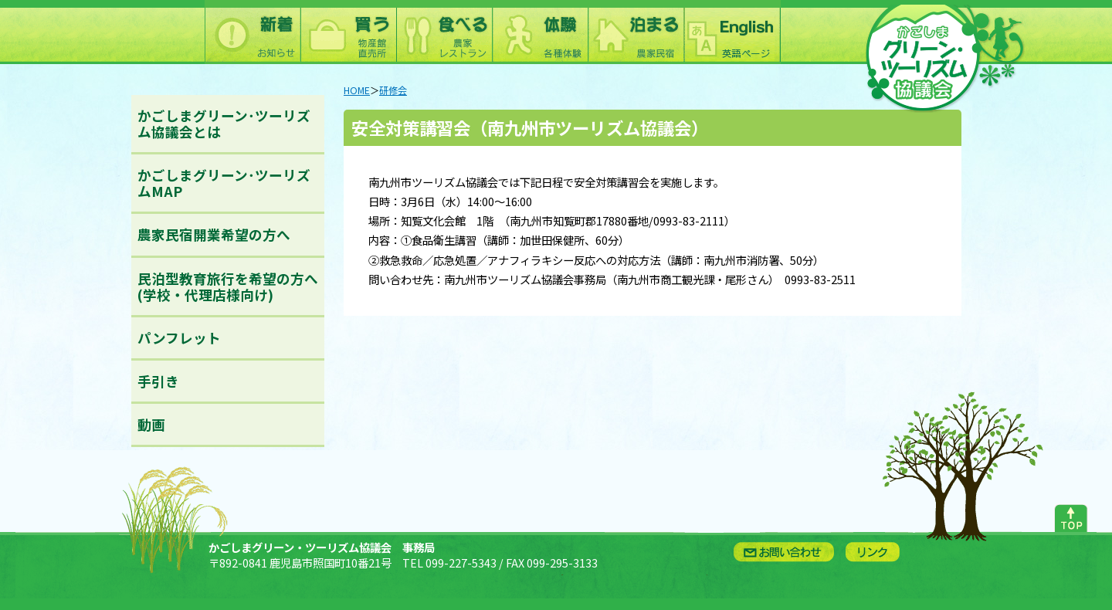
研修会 (393, 90)
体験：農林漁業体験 (540, 32)
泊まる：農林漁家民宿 (635, 32)
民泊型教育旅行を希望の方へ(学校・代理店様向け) (227, 286)
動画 (151, 424)
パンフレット (179, 337)
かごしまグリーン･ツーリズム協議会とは (223, 123)
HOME (357, 90)
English (731, 32)
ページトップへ (1070, 514)
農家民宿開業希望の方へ (213, 234)
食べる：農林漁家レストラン (444, 32)
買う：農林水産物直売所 (348, 32)
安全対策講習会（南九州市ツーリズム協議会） (529, 127)
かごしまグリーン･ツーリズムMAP (223, 183)
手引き (158, 381)
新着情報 (252, 32)
